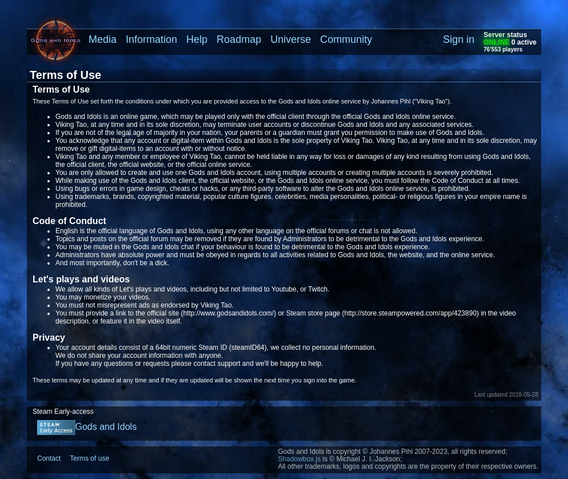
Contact (49, 458)
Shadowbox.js (299, 459)
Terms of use (89, 458)
